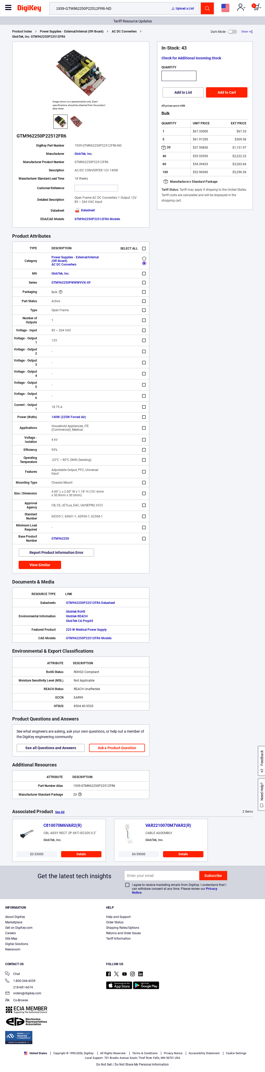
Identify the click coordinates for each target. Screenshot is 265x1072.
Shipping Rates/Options (122, 928)
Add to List (183, 92)
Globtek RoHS (75, 611)
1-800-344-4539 (20, 981)
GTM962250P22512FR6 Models (97, 219)
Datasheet (85, 210)
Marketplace (13, 922)
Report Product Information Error (56, 552)
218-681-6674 (19, 987)
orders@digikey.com (23, 993)
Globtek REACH (76, 616)
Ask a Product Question (117, 748)
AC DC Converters (124, 31)
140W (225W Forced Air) (68, 417)
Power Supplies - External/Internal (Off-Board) (72, 31)
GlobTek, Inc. (83, 154)
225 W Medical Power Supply (86, 629)
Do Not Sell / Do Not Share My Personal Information (132, 1064)
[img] (29, 9)
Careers (10, 933)
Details (81, 854)
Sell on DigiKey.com (19, 928)
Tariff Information (118, 938)
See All (59, 812)
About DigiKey (15, 917)
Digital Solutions (16, 944)
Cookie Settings (236, 1053)
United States (35, 1053)
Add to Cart (227, 92)
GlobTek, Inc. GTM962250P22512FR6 (38, 36)
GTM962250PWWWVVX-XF (71, 282)
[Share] (247, 31)
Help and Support (118, 917)
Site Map (11, 938)
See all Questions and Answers (50, 748)
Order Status (114, 922)
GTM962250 (60, 538)
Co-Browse (16, 1000)
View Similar (40, 565)
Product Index (22, 31)
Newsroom (12, 949)
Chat (12, 974)
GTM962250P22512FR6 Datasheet (90, 603)
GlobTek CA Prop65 (79, 621)
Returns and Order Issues (123, 933)
